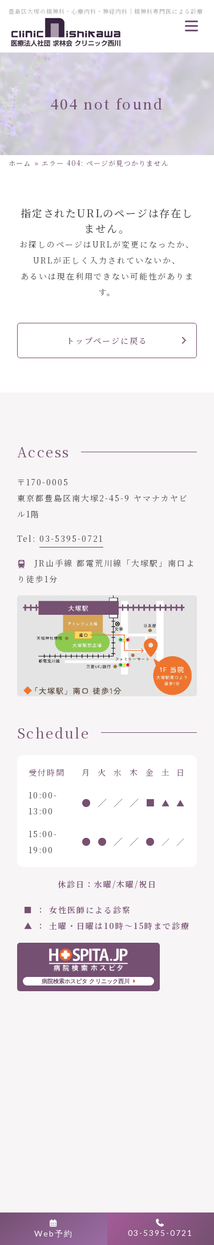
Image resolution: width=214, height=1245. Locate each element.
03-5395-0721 (71, 538)
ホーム (20, 163)
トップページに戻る (107, 340)
